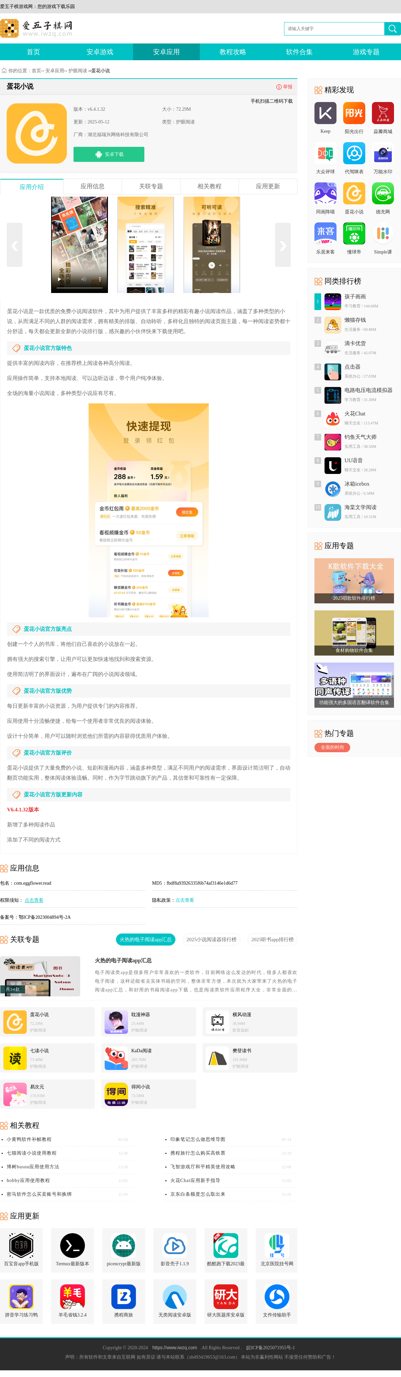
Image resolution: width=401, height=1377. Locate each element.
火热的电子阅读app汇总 (123, 960)
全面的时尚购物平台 (332, 748)
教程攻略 (233, 52)
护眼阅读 (78, 70)
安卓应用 (166, 52)
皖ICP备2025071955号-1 (270, 1347)
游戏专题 (366, 52)
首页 (33, 52)
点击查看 (184, 900)
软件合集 (299, 52)
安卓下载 (114, 154)
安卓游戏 (100, 52)
